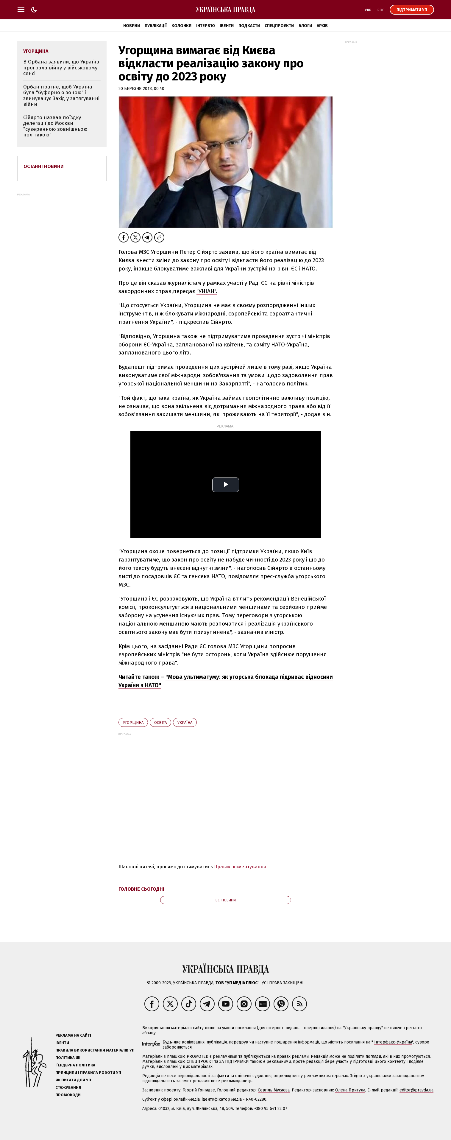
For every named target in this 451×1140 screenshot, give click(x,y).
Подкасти (249, 25)
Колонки (181, 25)
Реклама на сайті (73, 1035)
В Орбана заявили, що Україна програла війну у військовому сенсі (61, 68)
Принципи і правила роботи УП (88, 1072)
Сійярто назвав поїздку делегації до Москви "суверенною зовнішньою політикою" (55, 126)
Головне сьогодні (141, 889)
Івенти (227, 25)
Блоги (305, 25)
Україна (184, 722)
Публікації (156, 25)
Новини (131, 25)
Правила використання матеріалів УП (95, 1050)
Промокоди (68, 1095)
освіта (160, 722)
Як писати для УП (73, 1080)
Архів (322, 25)
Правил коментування (240, 867)
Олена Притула (350, 1090)
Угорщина (133, 722)
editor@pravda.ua (416, 1090)
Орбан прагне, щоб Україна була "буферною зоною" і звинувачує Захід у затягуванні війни (61, 96)
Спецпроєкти (279, 25)
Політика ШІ (67, 1057)
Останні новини (44, 166)
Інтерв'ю (205, 25)
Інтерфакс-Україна (393, 1042)
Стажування (68, 1087)
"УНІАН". (206, 291)
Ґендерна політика (75, 1065)
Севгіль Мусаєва (274, 1090)
